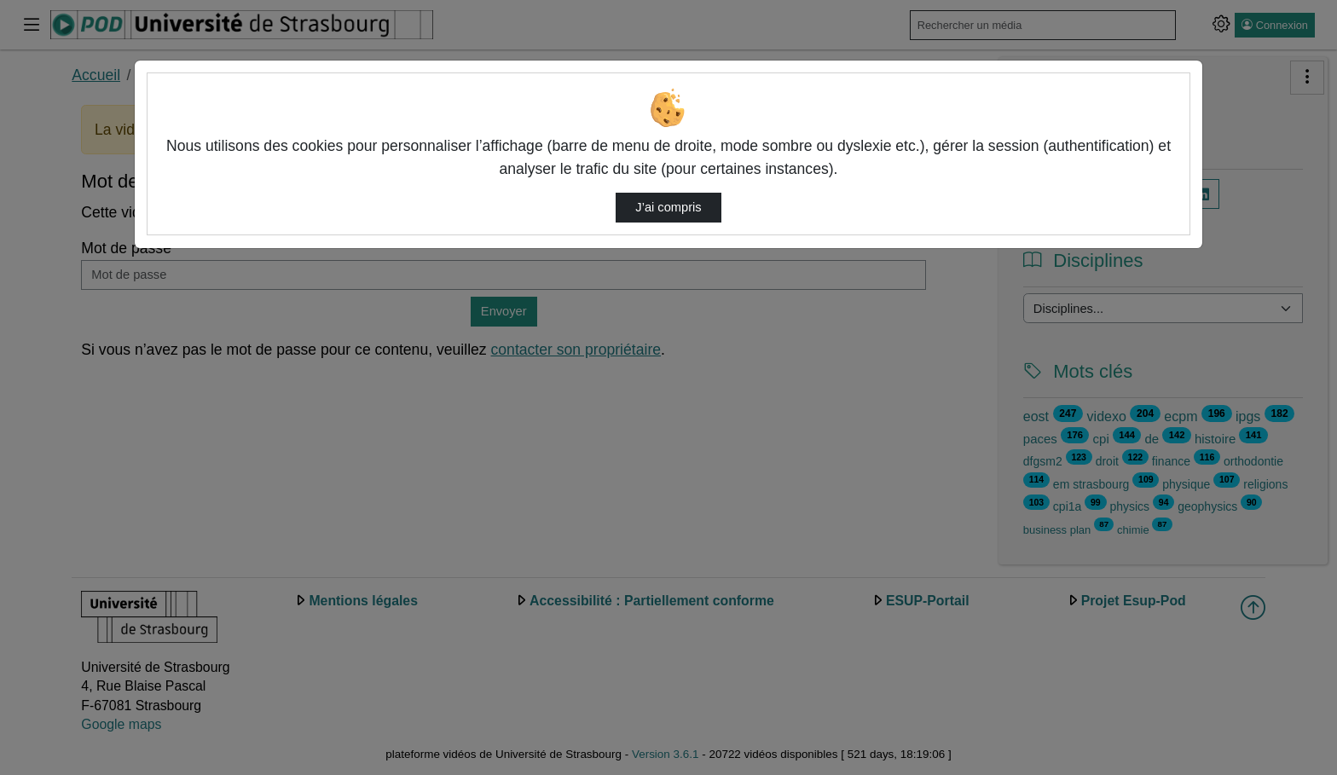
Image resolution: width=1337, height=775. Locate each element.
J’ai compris (668, 207)
